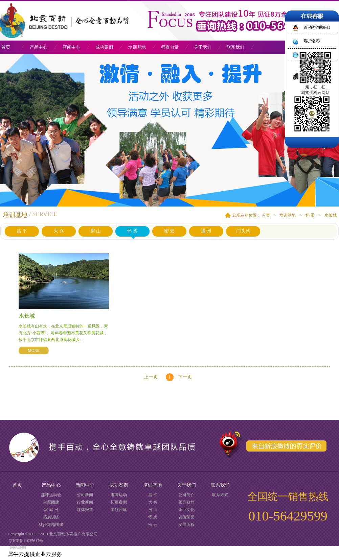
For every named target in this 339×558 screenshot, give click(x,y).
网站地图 (17, 547)
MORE (34, 350)
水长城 (330, 215)
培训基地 (287, 215)
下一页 (185, 377)
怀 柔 (310, 215)
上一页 (151, 377)
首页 (17, 485)
